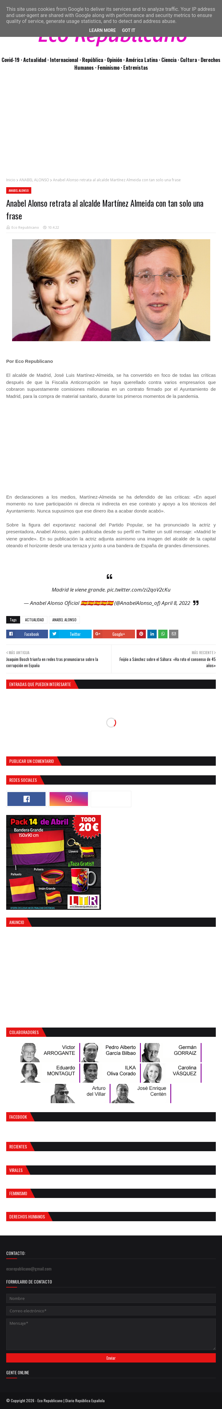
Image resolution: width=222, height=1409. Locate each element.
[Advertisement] (111, 127)
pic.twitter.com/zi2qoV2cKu (139, 589)
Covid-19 (11, 60)
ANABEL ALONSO (34, 180)
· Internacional (63, 60)
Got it (128, 30)
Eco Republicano (25, 227)
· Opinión (113, 60)
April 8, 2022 (176, 602)
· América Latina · (142, 60)
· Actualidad (34, 60)
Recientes (18, 1146)
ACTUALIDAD (34, 619)
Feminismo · (110, 67)
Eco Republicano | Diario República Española (71, 1400)
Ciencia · (170, 60)
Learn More (102, 30)
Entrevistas (135, 67)
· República (92, 60)
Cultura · (190, 60)
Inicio (10, 180)
